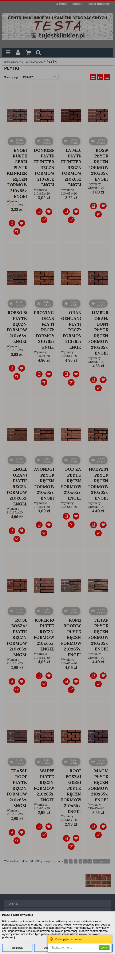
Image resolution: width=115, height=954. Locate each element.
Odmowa (17, 947)
